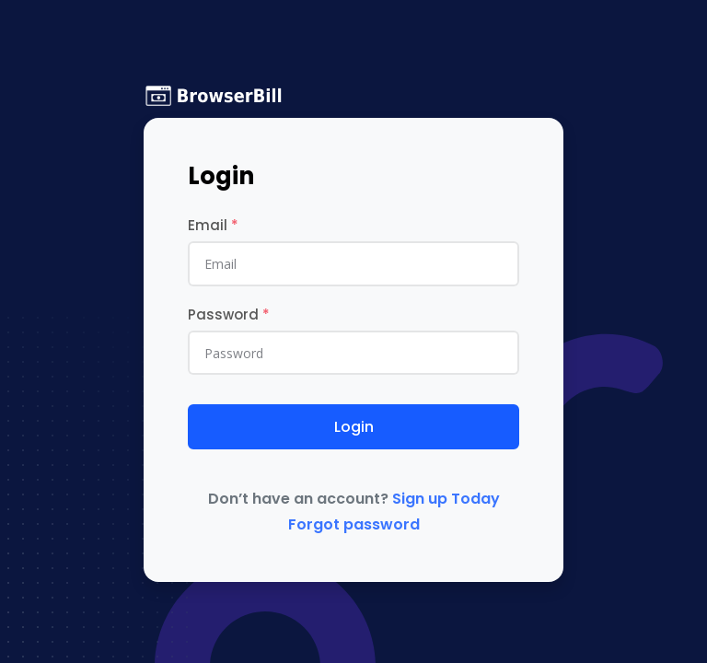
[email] (353, 263)
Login (354, 426)
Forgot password (354, 524)
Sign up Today (446, 498)
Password (229, 314)
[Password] (353, 353)
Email (213, 225)
